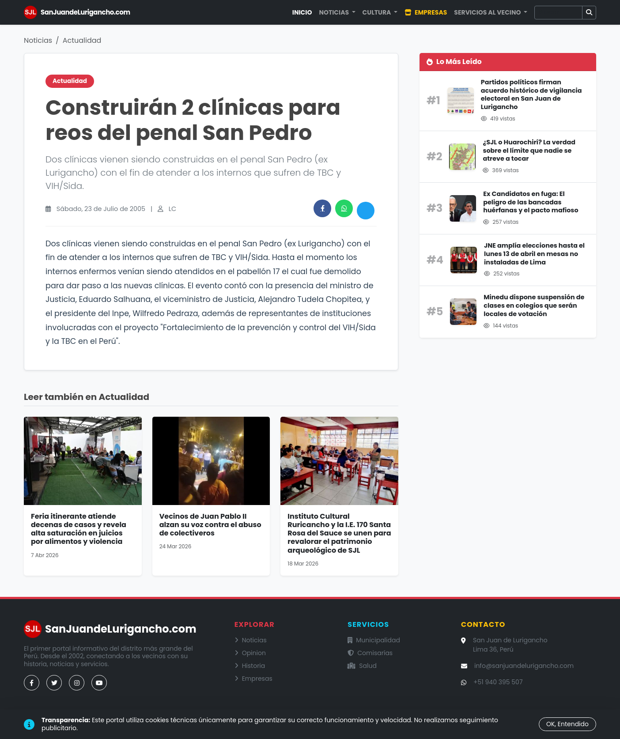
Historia (249, 665)
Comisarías (370, 653)
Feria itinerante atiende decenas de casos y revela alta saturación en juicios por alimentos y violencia (78, 529)
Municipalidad (374, 640)
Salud (362, 665)
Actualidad (82, 40)
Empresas (426, 12)
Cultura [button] (378, 12)
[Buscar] (558, 12)
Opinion (250, 653)
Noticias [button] (334, 12)
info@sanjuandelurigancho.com (524, 665)
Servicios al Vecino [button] (488, 12)
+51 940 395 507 (498, 682)
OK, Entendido (567, 724)
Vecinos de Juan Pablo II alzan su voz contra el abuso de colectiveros (210, 524)
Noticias (38, 40)
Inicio (302, 12)
